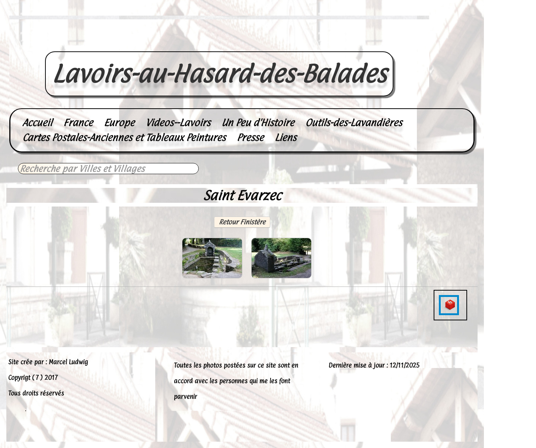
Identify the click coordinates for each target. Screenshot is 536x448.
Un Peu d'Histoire (257, 122)
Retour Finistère (242, 222)
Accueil (37, 122)
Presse (250, 137)
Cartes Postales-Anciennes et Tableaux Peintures (124, 137)
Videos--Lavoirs (178, 122)
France (78, 122)
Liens (285, 137)
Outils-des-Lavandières (353, 122)
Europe (119, 122)
